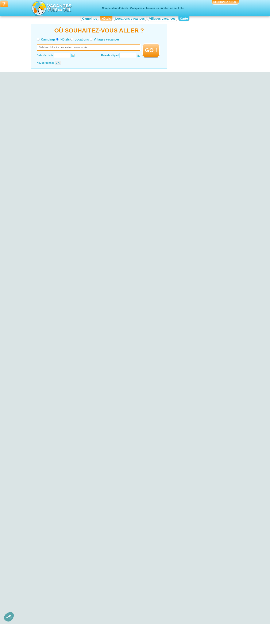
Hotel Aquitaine (59, 579)
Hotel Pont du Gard (177, 544)
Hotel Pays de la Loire (178, 585)
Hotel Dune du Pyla (61, 534)
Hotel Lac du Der (60, 525)
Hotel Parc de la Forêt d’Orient (68, 522)
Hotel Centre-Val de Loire (65, 594)
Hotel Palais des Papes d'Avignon (185, 538)
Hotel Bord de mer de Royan (124, 547)
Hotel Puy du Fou (176, 532)
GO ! (151, 50)
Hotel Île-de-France (119, 588)
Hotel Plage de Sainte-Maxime (68, 543)
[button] (9, 617)
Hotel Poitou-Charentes (179, 591)
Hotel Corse (115, 579)
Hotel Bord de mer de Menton (125, 538)
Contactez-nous (137, 606)
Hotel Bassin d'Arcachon (64, 528)
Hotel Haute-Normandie (121, 585)
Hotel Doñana (58, 537)
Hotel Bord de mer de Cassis (124, 550)
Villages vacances (162, 18)
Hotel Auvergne (59, 582)
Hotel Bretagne (59, 591)
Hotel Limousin (116, 594)
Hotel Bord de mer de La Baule (125, 541)
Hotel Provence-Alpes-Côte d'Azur (185, 594)
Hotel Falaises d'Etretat (64, 540)
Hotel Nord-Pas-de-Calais (180, 582)
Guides (169, 613)
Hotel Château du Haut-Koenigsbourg (187, 547)
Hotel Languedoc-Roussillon (124, 591)
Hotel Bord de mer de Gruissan (125, 535)
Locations (82, 39)
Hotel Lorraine (174, 576)
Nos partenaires (158, 606)
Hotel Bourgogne (60, 588)
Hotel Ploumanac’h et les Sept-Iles (70, 531)
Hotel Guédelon (175, 550)
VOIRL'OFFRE (231, 118)
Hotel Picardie (174, 588)
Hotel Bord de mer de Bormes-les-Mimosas (132, 544)
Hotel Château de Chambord (182, 526)
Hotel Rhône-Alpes (177, 597)
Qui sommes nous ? (114, 606)
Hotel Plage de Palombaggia (67, 545)
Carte (184, 18)
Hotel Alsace (58, 576)
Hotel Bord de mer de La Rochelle (127, 532)
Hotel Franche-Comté (120, 582)
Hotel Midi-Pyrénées (177, 579)
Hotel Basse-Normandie (64, 585)
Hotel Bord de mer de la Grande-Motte (129, 526)
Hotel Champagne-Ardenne (123, 576)
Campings (89, 18)
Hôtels (106, 18)
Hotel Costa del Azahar (121, 529)
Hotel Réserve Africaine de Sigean (185, 529)
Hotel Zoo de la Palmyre (179, 535)
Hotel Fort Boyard (176, 541)
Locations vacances (130, 18)
